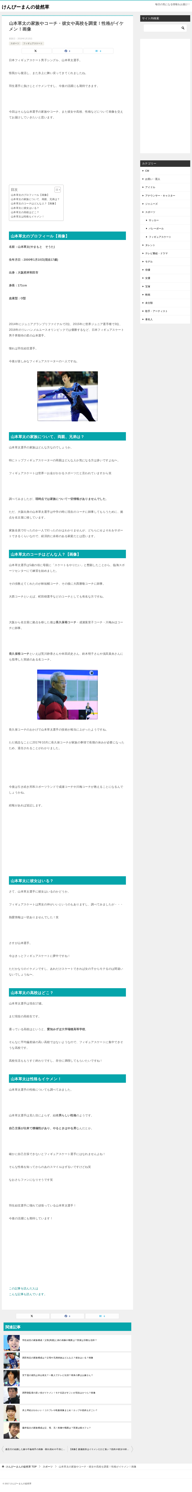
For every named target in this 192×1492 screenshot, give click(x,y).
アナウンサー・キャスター (160, 195)
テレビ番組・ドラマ (156, 253)
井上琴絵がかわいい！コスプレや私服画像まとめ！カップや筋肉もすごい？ (60, 1410)
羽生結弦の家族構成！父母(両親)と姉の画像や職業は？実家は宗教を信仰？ (59, 1340)
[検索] (165, 28)
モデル (149, 261)
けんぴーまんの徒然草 (29, 6)
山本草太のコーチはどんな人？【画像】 (34, 203)
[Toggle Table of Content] (56, 190)
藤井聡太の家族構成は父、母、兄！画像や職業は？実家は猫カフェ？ (56, 1428)
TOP (21, 1466)
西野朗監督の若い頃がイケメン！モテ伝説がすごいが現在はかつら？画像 (58, 1393)
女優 (147, 278)
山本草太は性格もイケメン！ (27, 216)
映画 (147, 294)
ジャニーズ (151, 203)
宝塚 (147, 286)
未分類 (149, 302)
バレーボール (156, 228)
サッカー (154, 220)
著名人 (149, 319)
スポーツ (15, 43)
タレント (150, 245)
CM (147, 170)
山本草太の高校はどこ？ (25, 212)
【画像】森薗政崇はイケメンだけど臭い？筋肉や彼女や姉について (101, 1449)
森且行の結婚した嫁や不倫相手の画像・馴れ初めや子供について (36, 1449)
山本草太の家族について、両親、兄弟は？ (35, 199)
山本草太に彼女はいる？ (25, 208)
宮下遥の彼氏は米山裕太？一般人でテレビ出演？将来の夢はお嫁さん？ (57, 1375)
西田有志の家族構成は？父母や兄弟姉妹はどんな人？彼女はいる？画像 (57, 1357)
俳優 (147, 269)
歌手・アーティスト (156, 311)
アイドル (150, 187)
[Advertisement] (67, 152)
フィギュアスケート (33, 43)
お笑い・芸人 (152, 179)
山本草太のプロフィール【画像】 (30, 194)
